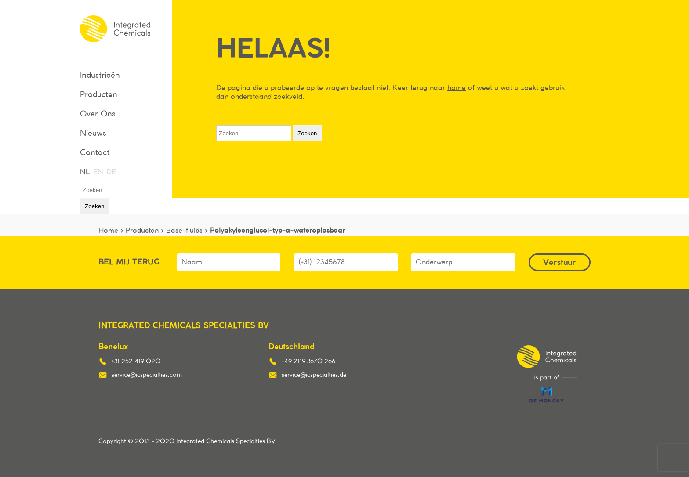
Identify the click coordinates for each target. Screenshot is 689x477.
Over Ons (98, 114)
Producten (98, 95)
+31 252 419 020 (136, 361)
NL (84, 172)
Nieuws (93, 133)
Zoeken (94, 206)
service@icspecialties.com (147, 375)
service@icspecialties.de (314, 375)
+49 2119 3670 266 (308, 361)
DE (110, 172)
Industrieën (100, 76)
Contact (94, 153)
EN (97, 172)
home (456, 87)
